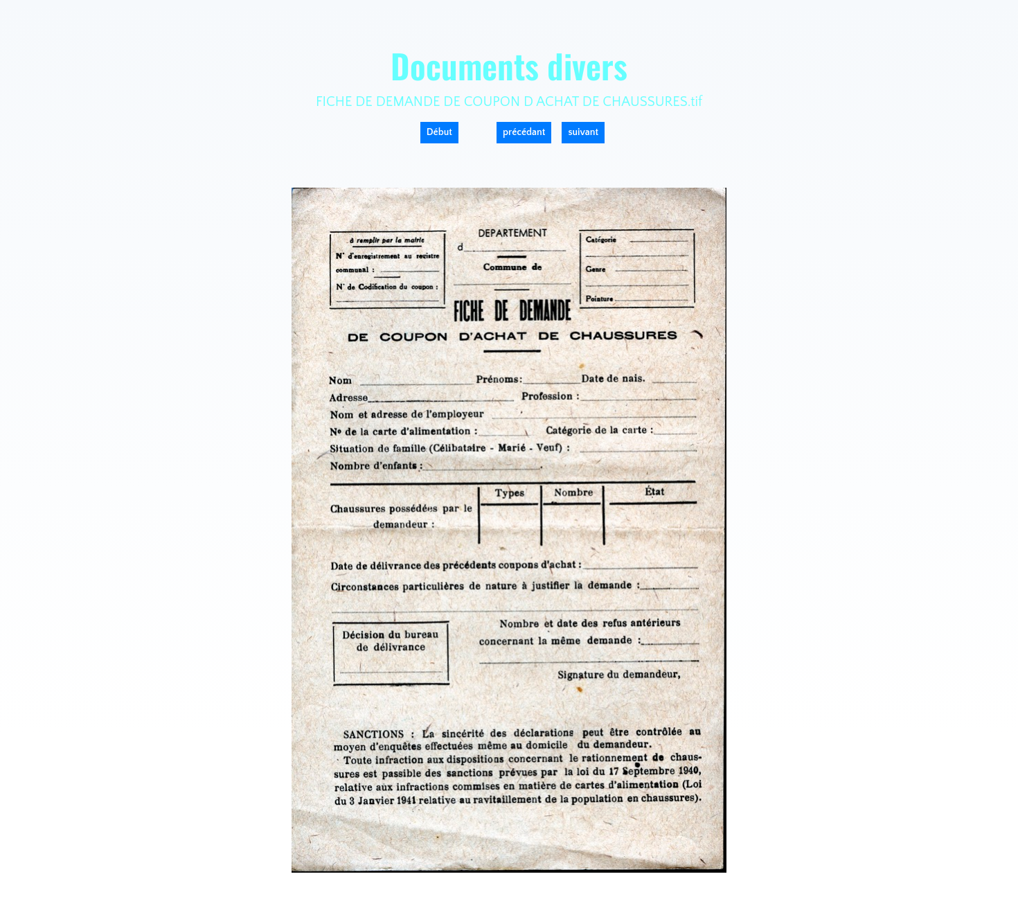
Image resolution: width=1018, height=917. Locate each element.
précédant (524, 132)
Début (439, 132)
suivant (583, 132)
